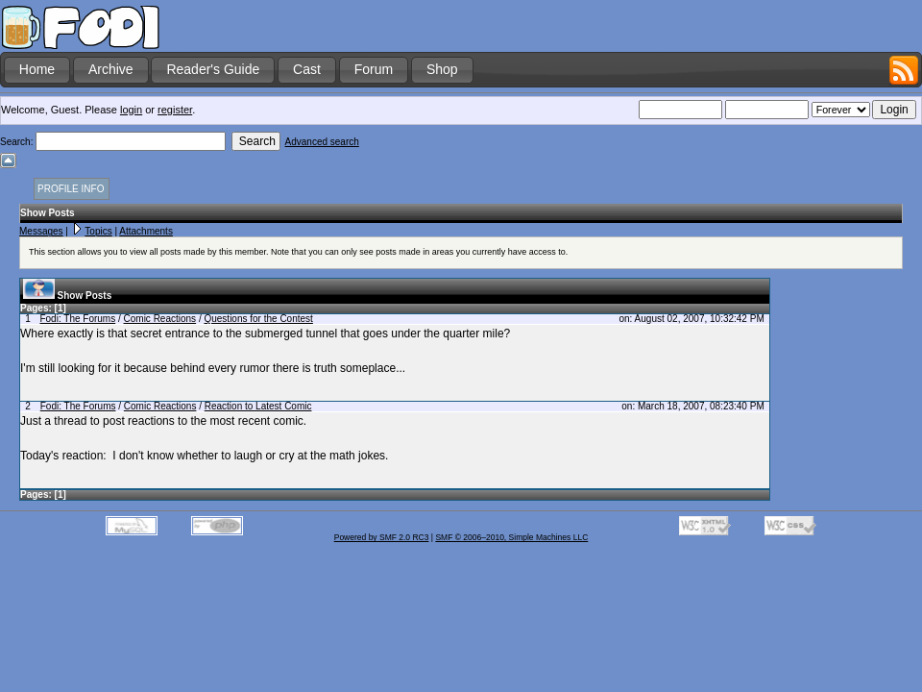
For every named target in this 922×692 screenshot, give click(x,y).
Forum (373, 69)
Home (37, 69)
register (175, 109)
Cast (307, 69)
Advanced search (322, 141)
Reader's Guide (212, 69)
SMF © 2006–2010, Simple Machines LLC (511, 537)
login (131, 109)
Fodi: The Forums (77, 318)
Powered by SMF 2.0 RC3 (381, 537)
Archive (110, 69)
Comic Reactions (160, 318)
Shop (442, 69)
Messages (41, 231)
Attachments (146, 231)
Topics (98, 231)
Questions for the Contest (258, 318)
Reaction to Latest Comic (258, 406)
